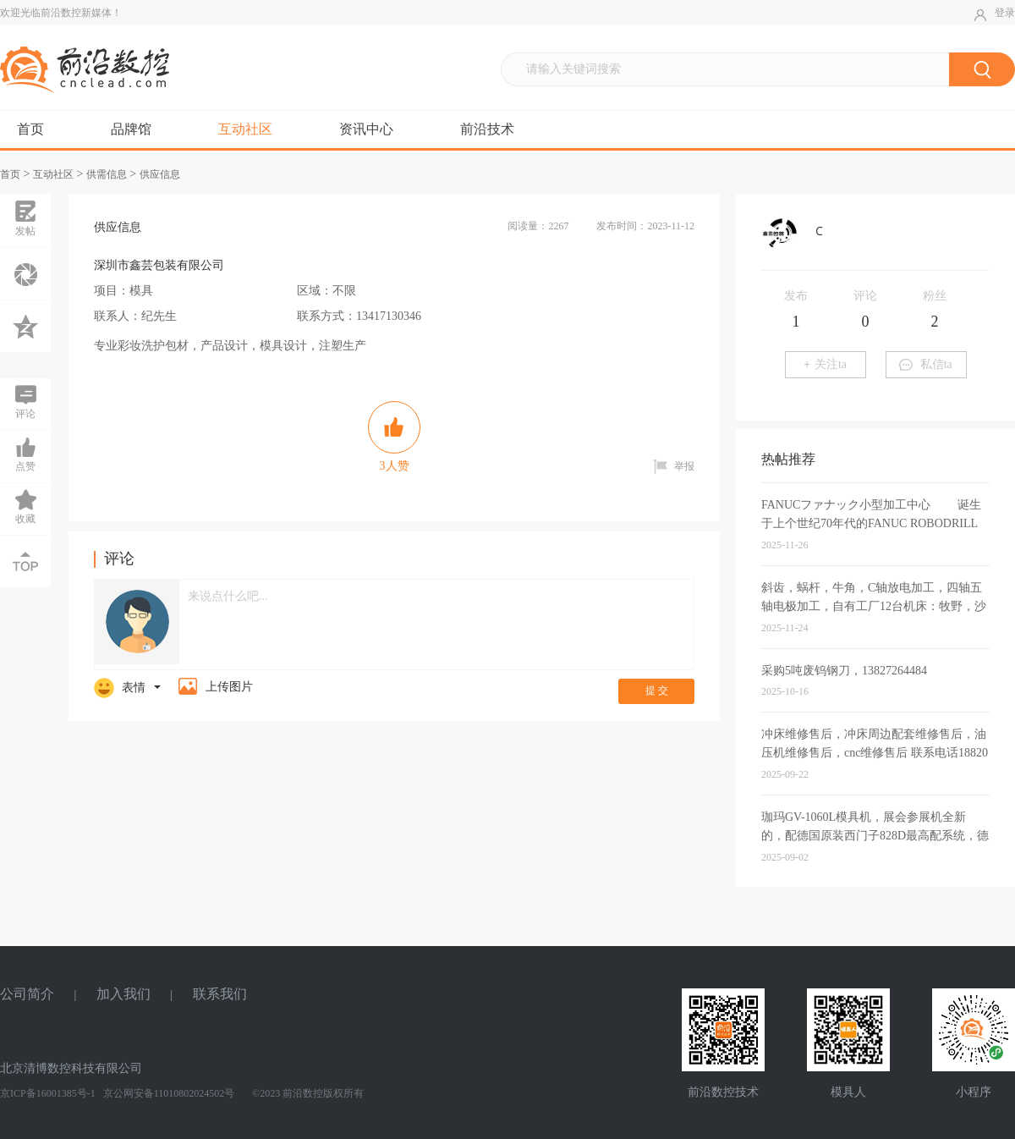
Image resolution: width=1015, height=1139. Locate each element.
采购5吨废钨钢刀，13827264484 (844, 670)
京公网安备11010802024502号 (168, 1093)
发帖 (25, 218)
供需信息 (106, 174)
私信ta (925, 364)
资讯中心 (366, 129)
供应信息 (160, 174)
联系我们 (220, 994)
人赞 (394, 436)
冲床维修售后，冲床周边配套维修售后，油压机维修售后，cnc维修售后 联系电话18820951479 (874, 753)
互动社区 (245, 129)
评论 (25, 401)
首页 (30, 129)
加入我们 (123, 994)
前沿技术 (487, 129)
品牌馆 (131, 129)
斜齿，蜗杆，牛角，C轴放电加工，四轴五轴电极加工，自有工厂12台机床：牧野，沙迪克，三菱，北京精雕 (873, 606)
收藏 (25, 506)
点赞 (25, 453)
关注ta (825, 364)
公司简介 (27, 994)
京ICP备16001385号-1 (48, 1093)
